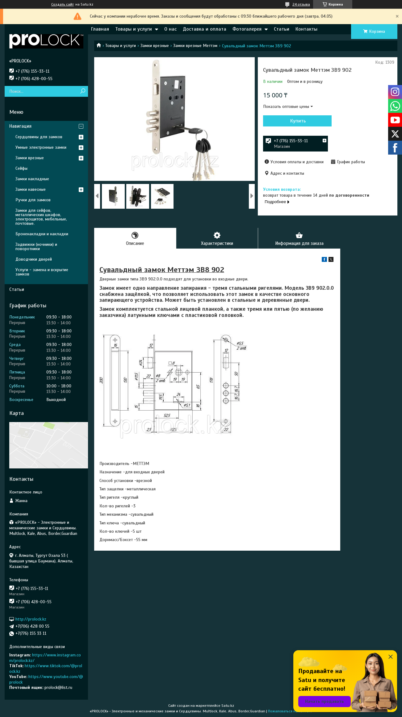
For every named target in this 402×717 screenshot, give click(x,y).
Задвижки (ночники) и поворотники (36, 246)
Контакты (306, 29)
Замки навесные (30, 189)
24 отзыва (301, 4)
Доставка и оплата (204, 29)
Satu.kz (227, 705)
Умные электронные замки (40, 147)
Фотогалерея (247, 29)
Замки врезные (154, 45)
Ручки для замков (33, 200)
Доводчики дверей (33, 259)
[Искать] (82, 91)
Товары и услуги (133, 29)
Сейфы (21, 168)
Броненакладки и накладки (41, 234)
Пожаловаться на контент (290, 711)
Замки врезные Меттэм (195, 45)
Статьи (281, 29)
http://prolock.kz (30, 619)
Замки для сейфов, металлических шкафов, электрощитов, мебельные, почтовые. (41, 217)
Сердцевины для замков (38, 136)
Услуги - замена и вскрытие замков (41, 272)
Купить (296, 121)
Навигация (20, 126)
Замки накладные (32, 178)
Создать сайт (62, 4)
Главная (100, 29)
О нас (170, 29)
